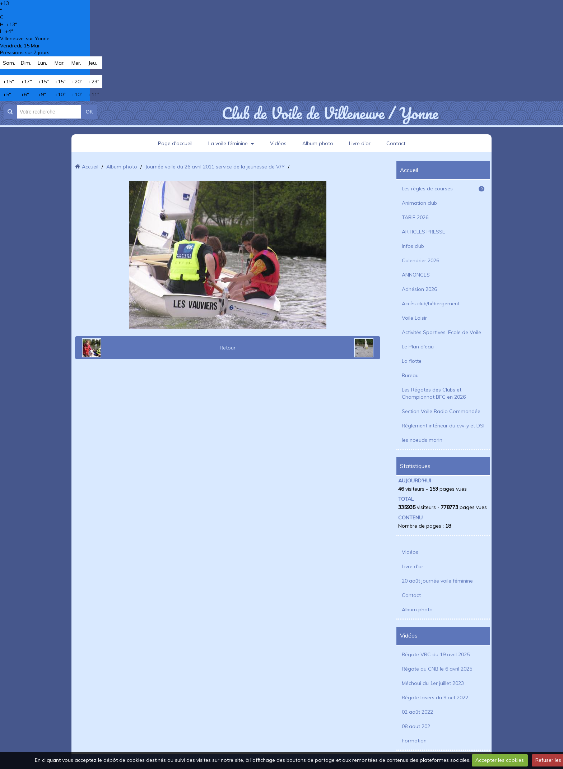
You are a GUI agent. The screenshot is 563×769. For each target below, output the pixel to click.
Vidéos (278, 143)
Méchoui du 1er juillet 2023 (433, 683)
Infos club (413, 246)
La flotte (412, 361)
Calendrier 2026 (420, 260)
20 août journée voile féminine (437, 581)
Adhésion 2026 (419, 289)
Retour (228, 347)
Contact (395, 143)
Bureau (410, 375)
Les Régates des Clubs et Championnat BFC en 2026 (434, 393)
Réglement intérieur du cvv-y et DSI (443, 425)
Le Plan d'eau (418, 346)
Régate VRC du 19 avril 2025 (436, 654)
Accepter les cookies (499, 760)
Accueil (90, 166)
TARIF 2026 (415, 217)
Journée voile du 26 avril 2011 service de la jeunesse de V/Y (215, 166)
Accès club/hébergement (431, 303)
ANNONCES (416, 275)
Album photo (317, 143)
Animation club (419, 203)
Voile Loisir (414, 318)
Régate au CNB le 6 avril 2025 (437, 669)
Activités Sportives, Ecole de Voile (441, 332)
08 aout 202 (416, 726)
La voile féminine (228, 143)
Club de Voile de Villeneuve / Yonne (330, 113)
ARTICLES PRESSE (423, 231)
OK (89, 112)
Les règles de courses (443, 188)
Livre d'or (360, 143)
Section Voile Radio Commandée (441, 411)
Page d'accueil (175, 143)
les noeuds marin (422, 440)
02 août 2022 (417, 712)
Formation (414, 740)
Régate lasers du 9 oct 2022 (435, 697)
